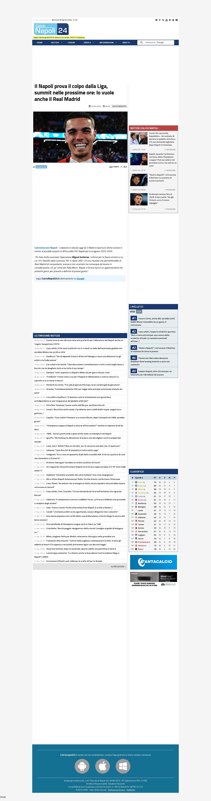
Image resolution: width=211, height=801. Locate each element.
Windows (176, 19)
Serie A (87, 42)
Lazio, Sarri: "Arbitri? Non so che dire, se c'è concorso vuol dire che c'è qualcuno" (83, 445)
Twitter (156, 19)
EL (144, 496)
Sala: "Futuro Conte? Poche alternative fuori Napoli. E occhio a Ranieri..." (79, 507)
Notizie (55, 42)
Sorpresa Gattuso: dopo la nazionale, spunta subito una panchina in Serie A (81, 548)
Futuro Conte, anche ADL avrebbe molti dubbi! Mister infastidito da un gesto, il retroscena (153, 321)
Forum (71, 42)
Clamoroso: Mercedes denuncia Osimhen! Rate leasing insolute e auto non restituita (150, 361)
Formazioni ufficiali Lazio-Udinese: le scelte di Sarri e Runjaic (74, 561)
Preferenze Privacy (116, 789)
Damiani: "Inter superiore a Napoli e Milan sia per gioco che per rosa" (78, 372)
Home (39, 42)
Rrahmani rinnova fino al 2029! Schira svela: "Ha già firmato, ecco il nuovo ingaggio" (161, 198)
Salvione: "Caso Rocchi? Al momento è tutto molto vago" (72, 450)
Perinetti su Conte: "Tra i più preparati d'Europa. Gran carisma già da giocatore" (83, 384)
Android (169, 19)
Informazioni (106, 42)
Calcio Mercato (119, 106)
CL (144, 482)
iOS (173, 19)
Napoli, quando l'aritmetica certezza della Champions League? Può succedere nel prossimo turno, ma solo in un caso (163, 160)
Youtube (166, 19)
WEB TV (126, 42)
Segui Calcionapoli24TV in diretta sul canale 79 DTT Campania (59, 37)
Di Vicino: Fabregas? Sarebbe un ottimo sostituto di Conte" (73, 462)
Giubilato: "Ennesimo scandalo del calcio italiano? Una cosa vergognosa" (80, 474)
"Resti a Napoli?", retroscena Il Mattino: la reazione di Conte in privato (162, 177)
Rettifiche (131, 789)
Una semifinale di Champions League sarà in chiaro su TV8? (73, 524)
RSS (163, 19)
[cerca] (156, 42)
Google (80, 278)
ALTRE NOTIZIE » (118, 567)
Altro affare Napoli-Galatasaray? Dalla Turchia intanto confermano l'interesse (83, 479)
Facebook (159, 19)
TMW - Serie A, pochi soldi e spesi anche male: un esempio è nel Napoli (78, 433)
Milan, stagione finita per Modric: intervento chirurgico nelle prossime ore (80, 536)
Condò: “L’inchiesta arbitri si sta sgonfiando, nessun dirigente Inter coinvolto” (82, 511)
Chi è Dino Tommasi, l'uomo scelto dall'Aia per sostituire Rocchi (75, 405)
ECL (145, 500)
